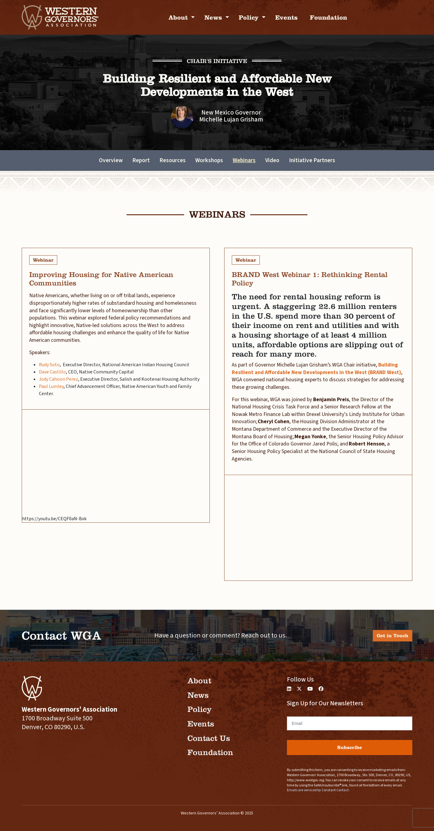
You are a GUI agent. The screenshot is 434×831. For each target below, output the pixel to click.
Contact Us (208, 738)
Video (272, 160)
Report (141, 160)
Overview (111, 160)
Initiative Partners (312, 160)
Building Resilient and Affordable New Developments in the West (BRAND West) (316, 368)
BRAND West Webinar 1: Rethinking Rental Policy (310, 278)
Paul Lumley (51, 386)
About (179, 17)
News (214, 17)
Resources (172, 160)
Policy (249, 17)
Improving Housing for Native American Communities (101, 278)
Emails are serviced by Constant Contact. (318, 790)
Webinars (244, 160)
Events (286, 17)
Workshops (209, 160)
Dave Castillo (52, 372)
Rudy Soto (49, 364)
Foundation (328, 17)
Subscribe (349, 747)
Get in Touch (392, 635)
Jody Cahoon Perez (58, 379)
